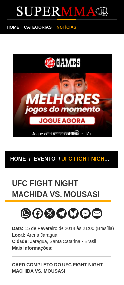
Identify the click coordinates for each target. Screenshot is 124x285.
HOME (13, 27)
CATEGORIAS (38, 27)
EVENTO (45, 159)
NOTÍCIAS (66, 27)
